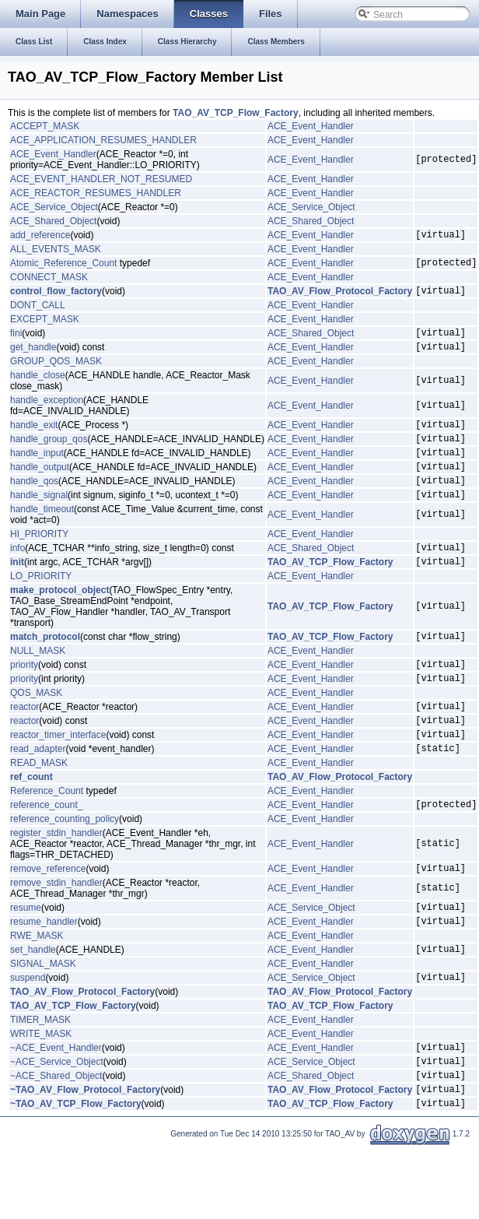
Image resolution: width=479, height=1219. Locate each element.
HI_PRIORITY (39, 559)
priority (24, 699)
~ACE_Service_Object (56, 1126)
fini (16, 341)
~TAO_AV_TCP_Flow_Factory (76, 1175)
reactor (24, 745)
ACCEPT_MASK (44, 126)
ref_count (31, 823)
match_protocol (45, 668)
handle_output (39, 487)
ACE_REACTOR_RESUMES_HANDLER (95, 193)
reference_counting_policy (64, 867)
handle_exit (34, 438)
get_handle (33, 358)
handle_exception (46, 411)
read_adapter (37, 794)
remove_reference (48, 919)
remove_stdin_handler (56, 934)
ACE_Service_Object (54, 207)
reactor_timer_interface (58, 778)
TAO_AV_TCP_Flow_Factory (236, 112)
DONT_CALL (37, 312)
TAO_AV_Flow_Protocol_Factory (339, 297)
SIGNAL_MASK (43, 1022)
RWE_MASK (36, 991)
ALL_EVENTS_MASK (55, 251)
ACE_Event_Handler (310, 126)
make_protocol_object (59, 620)
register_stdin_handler (56, 881)
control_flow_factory (56, 297)
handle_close (37, 386)
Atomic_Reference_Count (63, 267)
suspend (27, 1037)
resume (25, 960)
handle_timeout (42, 534)
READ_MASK (39, 809)
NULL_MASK (37, 683)
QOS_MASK (36, 730)
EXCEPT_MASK (44, 326)
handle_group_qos (48, 454)
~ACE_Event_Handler (56, 1110)
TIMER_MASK (40, 1080)
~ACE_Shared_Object (56, 1142)
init (17, 591)
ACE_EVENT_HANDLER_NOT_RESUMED (101, 179)
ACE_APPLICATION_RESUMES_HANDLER (103, 140)
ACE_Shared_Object (53, 221)
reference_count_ (46, 853)
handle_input (37, 470)
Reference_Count (46, 837)
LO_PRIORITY (41, 606)
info (17, 575)
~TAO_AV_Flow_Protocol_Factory (85, 1159)
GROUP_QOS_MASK (56, 372)
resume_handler (44, 976)
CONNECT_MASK (49, 281)
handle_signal (39, 520)
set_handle (33, 1007)
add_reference (40, 236)
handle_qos (34, 503)
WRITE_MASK (41, 1094)
